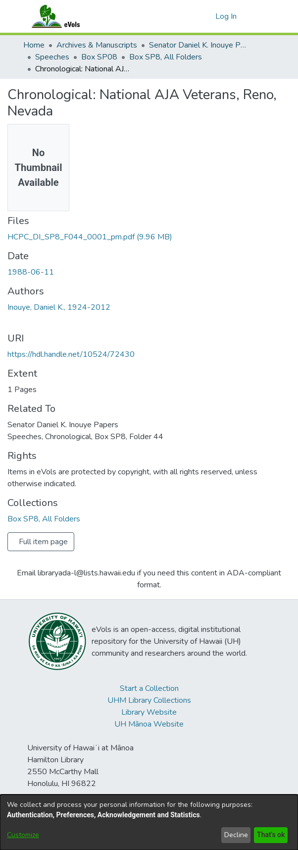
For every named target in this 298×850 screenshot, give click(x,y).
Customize (23, 835)
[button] (206, 16)
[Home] (65, 16)
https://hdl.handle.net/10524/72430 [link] (71, 354)
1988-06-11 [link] (30, 272)
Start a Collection (149, 688)
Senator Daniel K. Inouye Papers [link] (198, 45)
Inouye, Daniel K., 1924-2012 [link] (58, 307)
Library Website (149, 712)
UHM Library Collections (149, 700)
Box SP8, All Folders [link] (165, 57)
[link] (89, 236)
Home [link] (34, 45)
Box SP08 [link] (99, 57)
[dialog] (149, 822)
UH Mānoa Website (149, 724)
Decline (234, 835)
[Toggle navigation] (261, 16)
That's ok (270, 835)
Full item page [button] (43, 541)
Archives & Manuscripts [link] (96, 45)
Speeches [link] (52, 57)
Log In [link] (226, 16)
